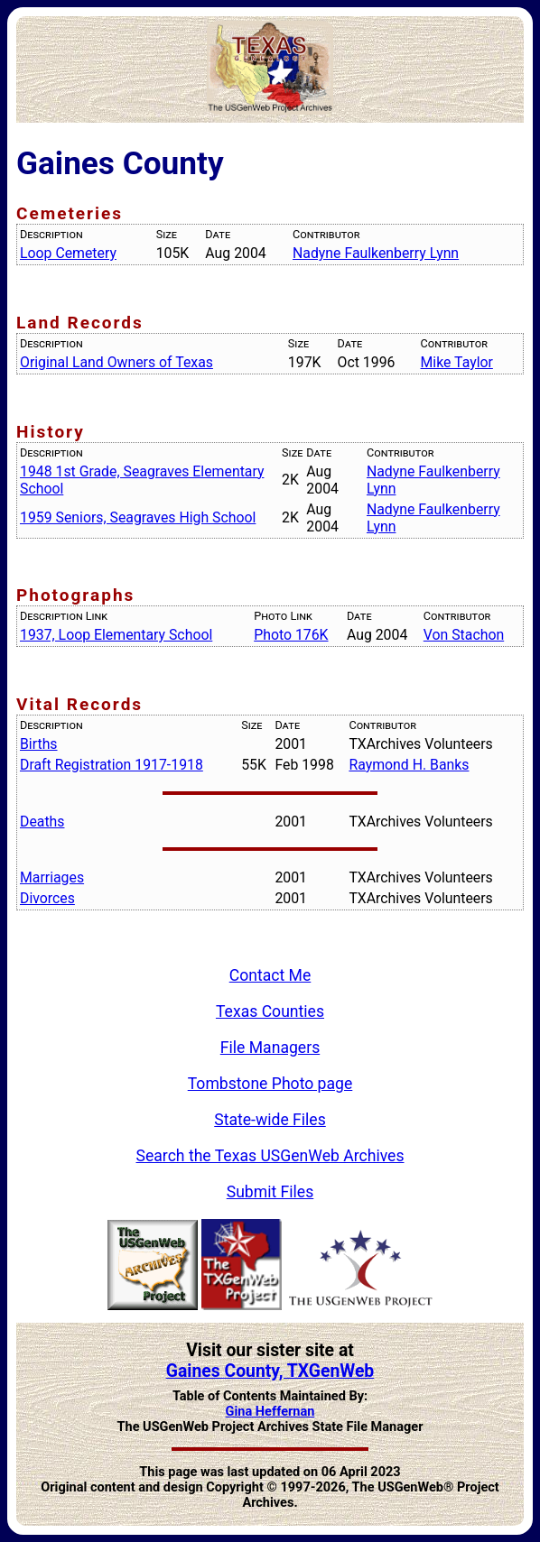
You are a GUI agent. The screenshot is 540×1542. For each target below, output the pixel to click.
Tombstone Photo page (270, 1084)
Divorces (47, 898)
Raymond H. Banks (409, 764)
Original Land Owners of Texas (116, 362)
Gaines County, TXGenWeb (270, 1371)
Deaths (42, 821)
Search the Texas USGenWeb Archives (270, 1156)
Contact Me (270, 975)
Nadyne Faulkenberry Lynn (376, 253)
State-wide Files (270, 1120)
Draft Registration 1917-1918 (111, 764)
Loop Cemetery (68, 253)
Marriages (52, 877)
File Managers (270, 1048)
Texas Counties (270, 1011)
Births (39, 744)
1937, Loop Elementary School (116, 634)
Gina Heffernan (270, 1411)
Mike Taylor (457, 362)
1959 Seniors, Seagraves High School (138, 517)
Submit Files (270, 1192)
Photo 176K (291, 634)
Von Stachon (464, 634)
